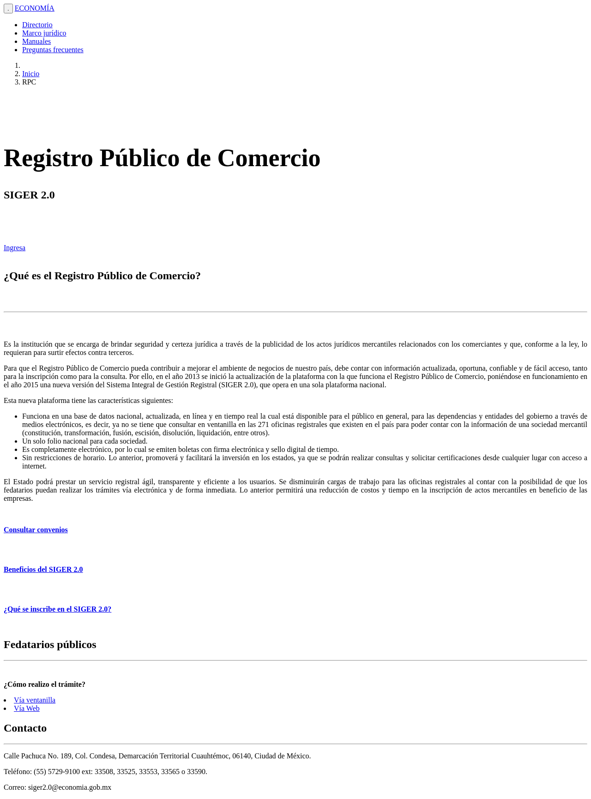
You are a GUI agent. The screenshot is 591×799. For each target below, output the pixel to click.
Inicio (30, 74)
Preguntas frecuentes (53, 50)
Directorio (37, 25)
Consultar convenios (36, 530)
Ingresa (14, 248)
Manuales (36, 41)
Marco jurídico (44, 33)
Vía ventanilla (34, 700)
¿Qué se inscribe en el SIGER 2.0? (57, 609)
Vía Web (27, 708)
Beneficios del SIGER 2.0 (43, 569)
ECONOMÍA (34, 8)
